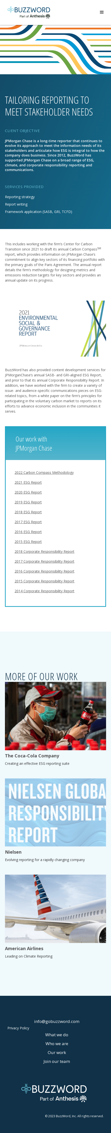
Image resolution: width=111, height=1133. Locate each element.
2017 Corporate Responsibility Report (44, 561)
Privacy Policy (18, 1028)
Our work (57, 1052)
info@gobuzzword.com (56, 1021)
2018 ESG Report (28, 512)
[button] (102, 12)
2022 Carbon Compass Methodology (44, 472)
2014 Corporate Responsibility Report (44, 591)
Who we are (56, 1043)
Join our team (57, 1061)
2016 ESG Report (28, 531)
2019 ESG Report (28, 502)
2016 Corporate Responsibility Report (44, 571)
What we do (56, 1034)
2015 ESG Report (28, 541)
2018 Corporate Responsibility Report (44, 551)
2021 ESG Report (28, 482)
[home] (29, 12)
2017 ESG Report (28, 521)
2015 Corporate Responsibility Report (44, 581)
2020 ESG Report (28, 492)
